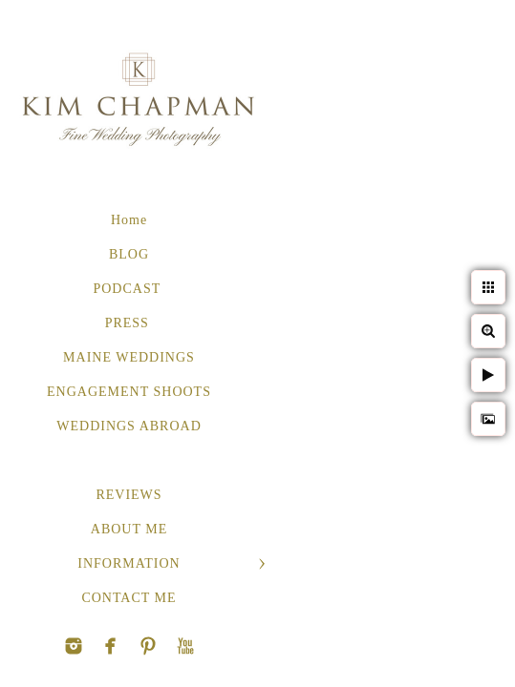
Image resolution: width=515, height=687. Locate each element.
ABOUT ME (129, 529)
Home (129, 220)
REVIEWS (128, 495)
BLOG (129, 254)
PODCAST (128, 288)
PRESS (129, 323)
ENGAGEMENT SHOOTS (129, 392)
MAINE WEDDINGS (129, 357)
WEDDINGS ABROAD (129, 426)
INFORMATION (128, 563)
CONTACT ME (128, 598)
